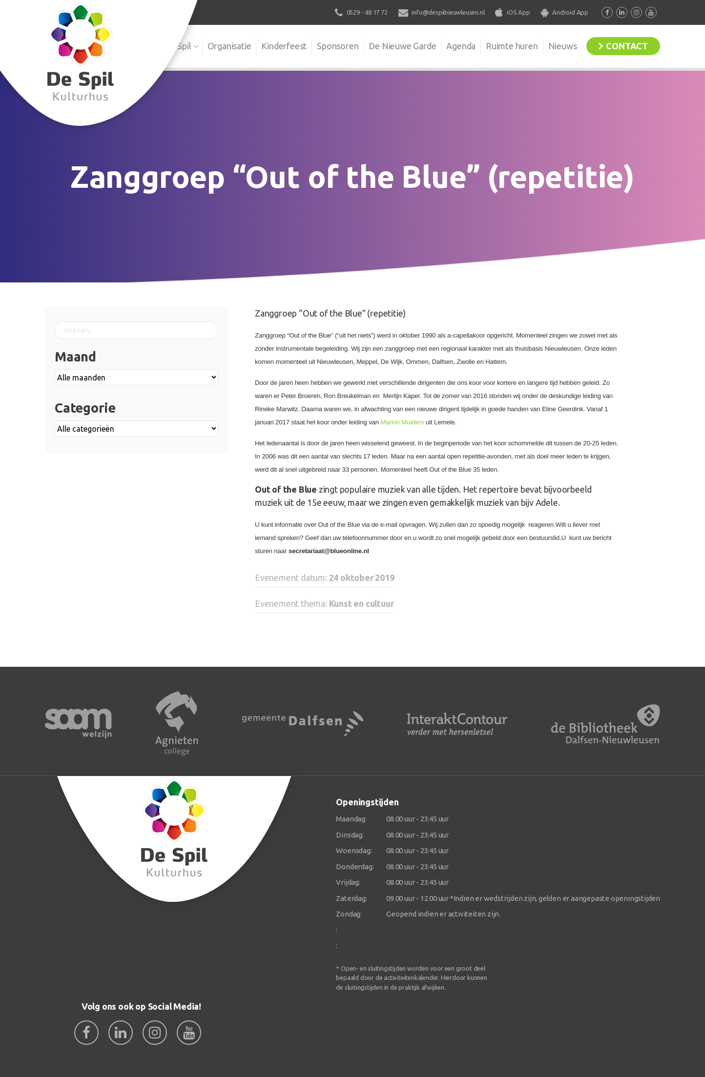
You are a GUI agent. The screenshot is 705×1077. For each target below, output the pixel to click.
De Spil (178, 46)
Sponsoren (337, 46)
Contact (627, 46)
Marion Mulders (402, 422)
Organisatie (229, 46)
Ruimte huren (512, 46)
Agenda (461, 46)
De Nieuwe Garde (402, 46)
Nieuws (562, 46)
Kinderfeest (284, 46)
